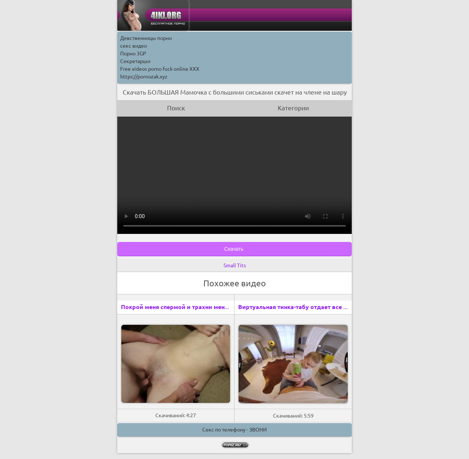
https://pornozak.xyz (143, 77)
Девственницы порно (146, 38)
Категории (293, 107)
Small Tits (235, 265)
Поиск (176, 107)
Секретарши (135, 61)
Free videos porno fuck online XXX (159, 69)
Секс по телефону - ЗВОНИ (234, 430)
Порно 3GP (133, 53)
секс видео (133, 46)
